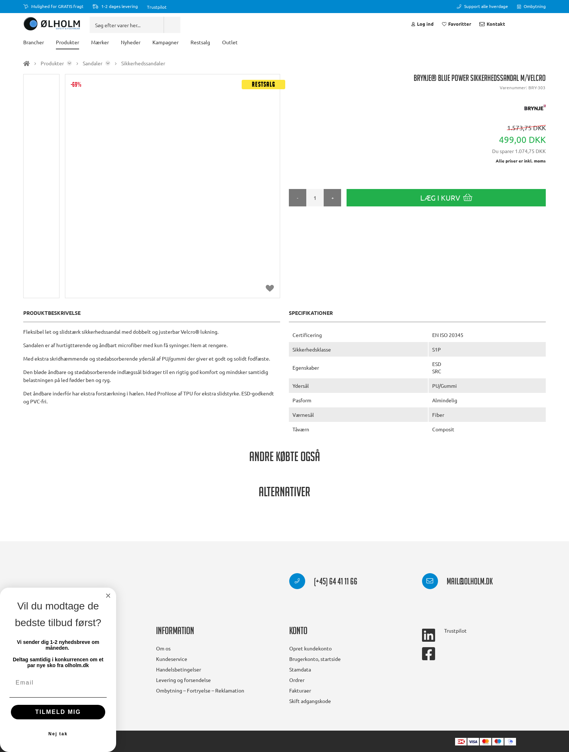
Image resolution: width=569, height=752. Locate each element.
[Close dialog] (108, 595)
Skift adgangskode (310, 701)
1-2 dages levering (115, 6)
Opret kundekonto (310, 648)
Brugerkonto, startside (315, 659)
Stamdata (300, 669)
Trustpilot (157, 7)
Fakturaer (300, 690)
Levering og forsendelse (183, 680)
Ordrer (296, 680)
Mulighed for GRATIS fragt (53, 6)
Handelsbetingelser (178, 669)
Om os (163, 648)
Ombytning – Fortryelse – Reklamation (200, 690)
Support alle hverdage (482, 6)
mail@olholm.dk (457, 582)
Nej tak (57, 733)
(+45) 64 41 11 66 (323, 582)
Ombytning (531, 6)
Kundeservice (171, 659)
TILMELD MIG (58, 712)
